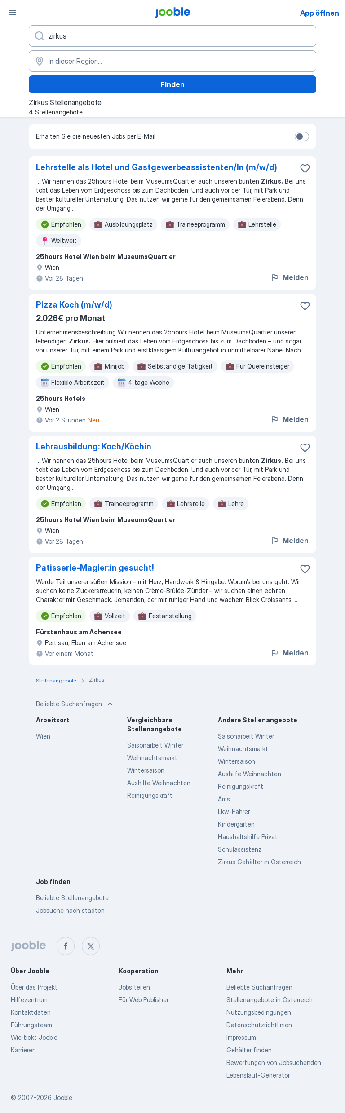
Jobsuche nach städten (70, 910)
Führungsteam (31, 1025)
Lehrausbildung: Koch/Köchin (93, 446)
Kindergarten (236, 824)
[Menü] (13, 13)
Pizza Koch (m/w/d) (74, 304)
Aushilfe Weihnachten (158, 783)
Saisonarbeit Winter (155, 745)
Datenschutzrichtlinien (259, 1025)
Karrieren (23, 1050)
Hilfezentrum (29, 999)
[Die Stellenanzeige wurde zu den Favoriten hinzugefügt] (305, 168)
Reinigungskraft (149, 795)
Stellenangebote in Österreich (269, 999)
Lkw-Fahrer (234, 811)
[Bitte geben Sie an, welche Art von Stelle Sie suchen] (172, 36)
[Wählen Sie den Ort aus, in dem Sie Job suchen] (172, 61)
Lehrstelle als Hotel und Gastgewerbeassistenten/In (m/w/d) (156, 167)
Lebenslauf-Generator (258, 1075)
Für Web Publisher (143, 999)
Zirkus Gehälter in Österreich (259, 862)
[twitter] (91, 946)
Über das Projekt (34, 987)
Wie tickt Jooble (34, 1037)
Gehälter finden (249, 1050)
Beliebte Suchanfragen (259, 987)
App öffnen (319, 13)
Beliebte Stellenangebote (72, 898)
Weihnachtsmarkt (152, 757)
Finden (172, 84)
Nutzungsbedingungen (258, 1012)
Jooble (62, 1097)
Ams (224, 799)
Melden (289, 277)
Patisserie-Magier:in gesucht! (95, 567)
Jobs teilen (134, 987)
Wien (43, 736)
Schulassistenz (239, 849)
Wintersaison (145, 770)
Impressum (241, 1037)
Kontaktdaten (31, 1012)
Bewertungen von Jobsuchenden (273, 1062)
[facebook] (66, 946)
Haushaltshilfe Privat (248, 836)
